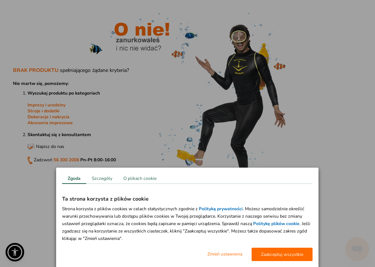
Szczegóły (102, 178)
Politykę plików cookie (276, 224)
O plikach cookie (139, 178)
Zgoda (74, 178)
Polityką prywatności (221, 209)
